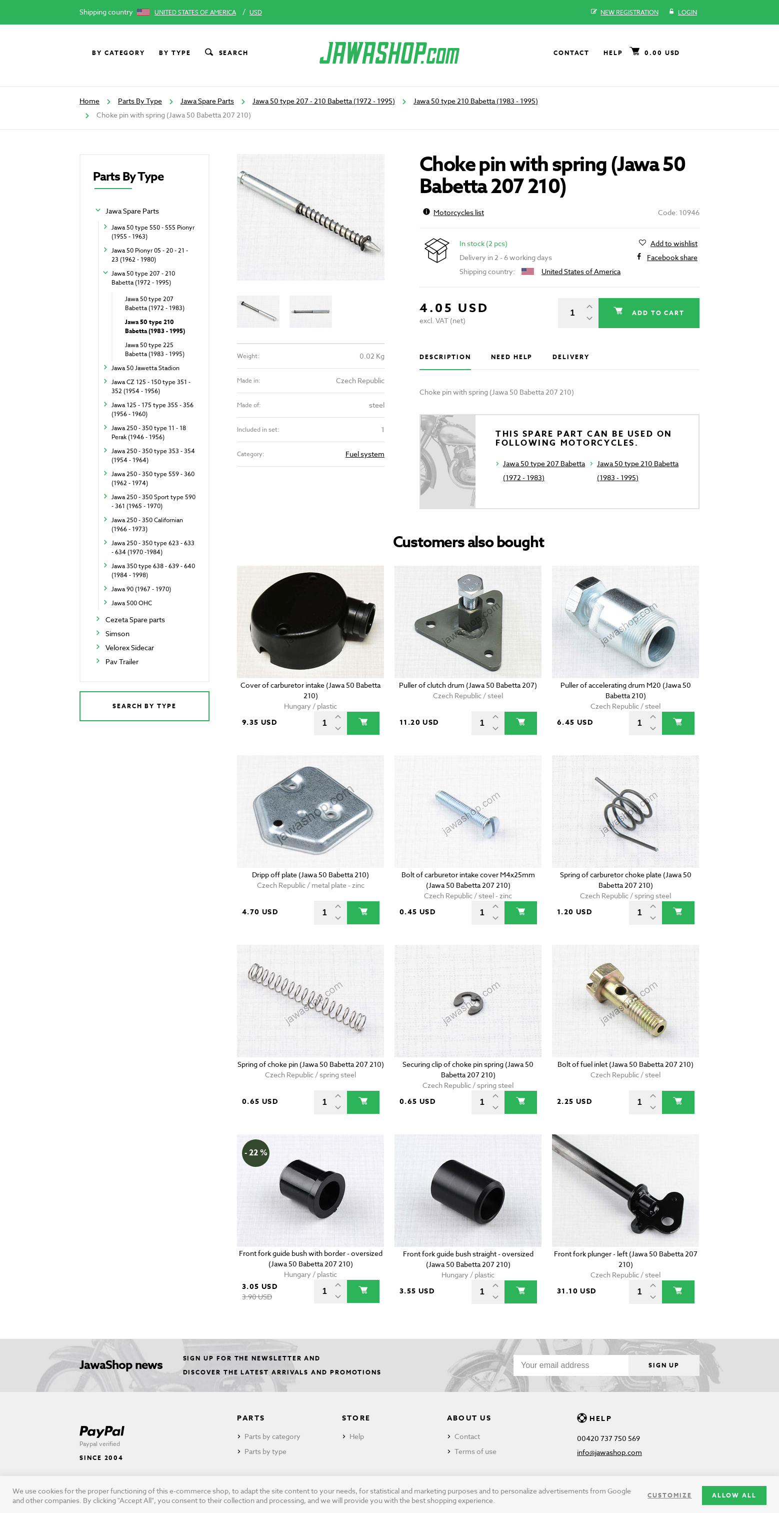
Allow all (734, 1495)
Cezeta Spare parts (135, 619)
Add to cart (657, 313)
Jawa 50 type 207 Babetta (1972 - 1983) (154, 303)
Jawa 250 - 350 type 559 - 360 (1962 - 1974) (153, 478)
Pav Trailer (122, 661)
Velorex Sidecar (130, 647)
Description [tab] (445, 357)
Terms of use (475, 1451)
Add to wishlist (674, 244)
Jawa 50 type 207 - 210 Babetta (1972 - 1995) (323, 101)
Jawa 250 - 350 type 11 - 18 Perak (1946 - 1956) (149, 432)
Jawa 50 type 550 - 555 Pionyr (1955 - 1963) (153, 232)
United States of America (195, 12)
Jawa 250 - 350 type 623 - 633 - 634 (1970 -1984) (153, 547)
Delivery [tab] (570, 357)
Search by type (144, 706)
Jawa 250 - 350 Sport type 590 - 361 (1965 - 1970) (154, 501)
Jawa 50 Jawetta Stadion (146, 368)
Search (226, 53)
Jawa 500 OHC (132, 603)
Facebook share (672, 258)
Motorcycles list (453, 212)
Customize (670, 1495)
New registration (624, 12)
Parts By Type (140, 101)
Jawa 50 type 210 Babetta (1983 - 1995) (476, 101)
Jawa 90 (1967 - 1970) (141, 589)
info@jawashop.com (609, 1452)
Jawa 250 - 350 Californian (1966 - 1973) (147, 524)
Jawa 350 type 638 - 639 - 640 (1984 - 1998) (153, 570)
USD (256, 12)
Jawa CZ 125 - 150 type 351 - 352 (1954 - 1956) (151, 386)
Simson (118, 633)
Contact (572, 53)
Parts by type (265, 1451)
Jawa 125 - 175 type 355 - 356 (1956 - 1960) (153, 409)
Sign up (664, 1365)
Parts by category (272, 1436)
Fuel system (365, 454)
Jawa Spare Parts (207, 101)
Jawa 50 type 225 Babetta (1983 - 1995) (154, 349)
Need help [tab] (511, 357)
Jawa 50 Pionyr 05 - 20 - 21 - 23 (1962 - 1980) (150, 255)
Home (90, 101)
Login (682, 12)
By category (118, 53)
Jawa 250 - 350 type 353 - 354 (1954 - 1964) (153, 455)
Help (613, 53)
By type (174, 53)
